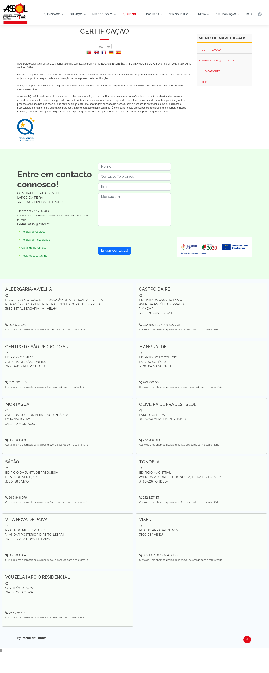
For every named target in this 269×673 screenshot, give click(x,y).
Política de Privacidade (35, 239)
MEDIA (203, 14)
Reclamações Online (34, 255)
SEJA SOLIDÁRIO (180, 14)
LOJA (249, 14)
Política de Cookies (33, 231)
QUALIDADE (131, 14)
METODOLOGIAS (104, 14)
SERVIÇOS (78, 14)
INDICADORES (209, 71)
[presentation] (130, 236)
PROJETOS (154, 14)
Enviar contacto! (114, 251)
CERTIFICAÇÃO (210, 49)
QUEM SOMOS (54, 14)
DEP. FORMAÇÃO (228, 14)
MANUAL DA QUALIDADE (216, 60)
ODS (203, 81)
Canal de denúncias (33, 247)
